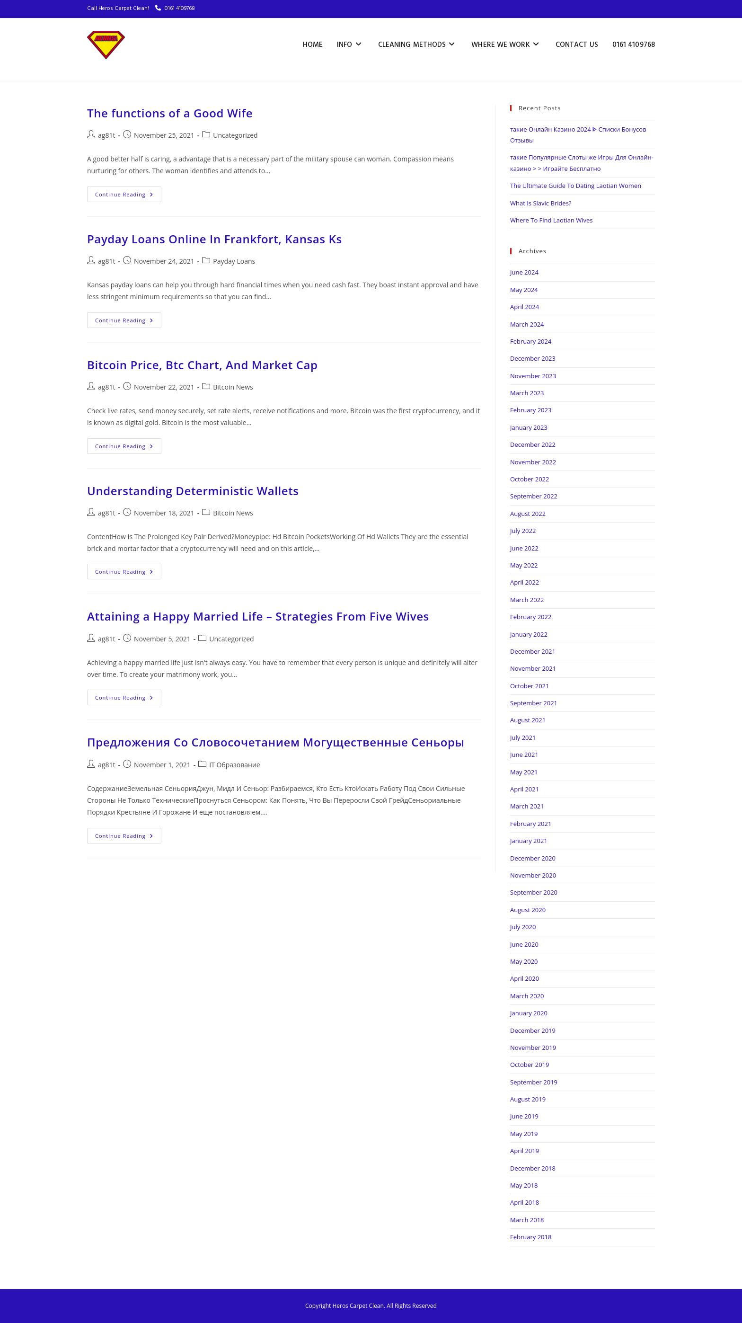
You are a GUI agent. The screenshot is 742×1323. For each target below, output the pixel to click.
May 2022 (524, 565)
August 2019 (528, 1099)
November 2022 (533, 462)
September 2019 (533, 1082)
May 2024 (524, 289)
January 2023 (529, 427)
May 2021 (524, 772)
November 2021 (533, 668)
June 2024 (524, 272)
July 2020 (523, 927)
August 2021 (528, 720)
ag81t (106, 135)
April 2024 (524, 306)
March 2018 (527, 1220)
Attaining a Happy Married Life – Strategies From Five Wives (258, 616)
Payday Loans (234, 261)
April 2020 (524, 978)
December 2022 (533, 444)
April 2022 (524, 582)
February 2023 (530, 410)
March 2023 (527, 393)
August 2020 (528, 910)
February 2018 (530, 1237)
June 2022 (524, 548)
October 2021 (529, 686)
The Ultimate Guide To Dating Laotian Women (575, 185)
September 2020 (533, 892)
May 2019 (524, 1133)
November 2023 (533, 376)
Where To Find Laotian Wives (551, 220)
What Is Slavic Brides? (540, 203)
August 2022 (528, 513)
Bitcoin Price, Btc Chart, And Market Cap (202, 365)
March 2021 (527, 806)
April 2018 (524, 1202)
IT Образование (234, 764)
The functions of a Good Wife (170, 113)
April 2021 (524, 789)
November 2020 (533, 875)
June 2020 (524, 944)
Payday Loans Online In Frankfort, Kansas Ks (214, 239)
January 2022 (529, 634)
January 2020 (529, 1013)
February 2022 (530, 617)
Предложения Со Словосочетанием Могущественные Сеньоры (276, 742)
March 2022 (527, 599)
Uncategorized (235, 135)
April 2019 (524, 1150)
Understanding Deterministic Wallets (193, 490)
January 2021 (529, 840)
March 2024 (527, 324)
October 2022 (529, 479)
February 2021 (530, 823)
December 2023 (533, 358)
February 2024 (530, 341)
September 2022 (533, 496)
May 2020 (524, 961)
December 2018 (533, 1168)
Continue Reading (128, 192)
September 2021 (533, 703)
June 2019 (524, 1116)
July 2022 (523, 530)
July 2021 (523, 737)
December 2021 (533, 651)
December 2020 (533, 858)
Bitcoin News (233, 386)
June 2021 (524, 754)
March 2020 (527, 996)
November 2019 (533, 1047)
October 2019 (529, 1064)
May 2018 (524, 1185)
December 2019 (533, 1030)
